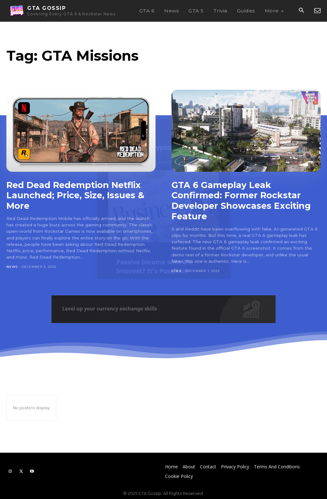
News (12, 266)
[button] (301, 11)
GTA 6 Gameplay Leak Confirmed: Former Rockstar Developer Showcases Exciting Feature (243, 200)
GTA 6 (176, 270)
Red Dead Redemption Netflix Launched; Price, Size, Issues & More (77, 195)
